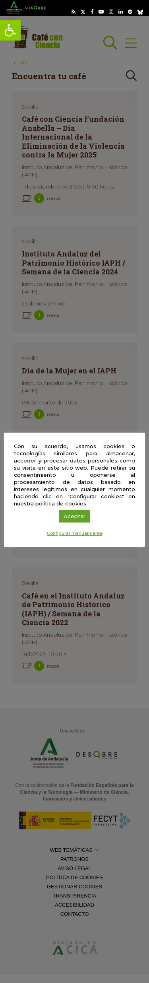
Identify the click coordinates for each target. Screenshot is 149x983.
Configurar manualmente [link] (75, 533)
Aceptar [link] (74, 516)
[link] (10, 30)
